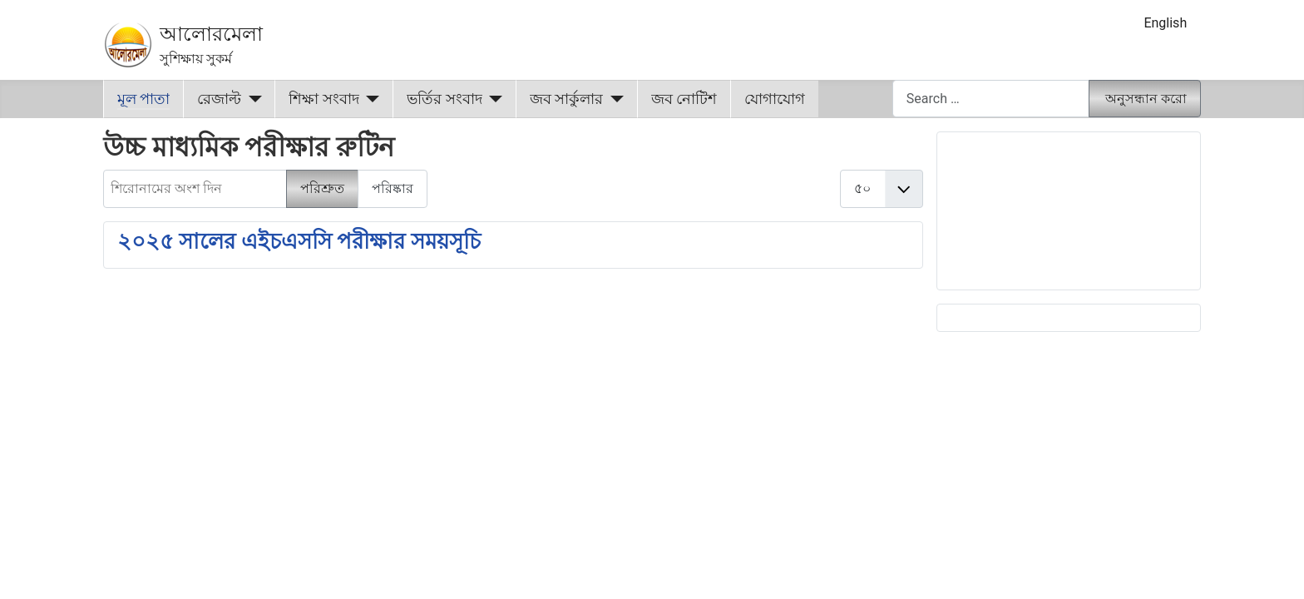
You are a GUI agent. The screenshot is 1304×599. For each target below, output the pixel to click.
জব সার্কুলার (566, 99)
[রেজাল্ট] (251, 99)
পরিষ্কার (392, 188)
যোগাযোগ (774, 99)
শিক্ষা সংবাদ (323, 99)
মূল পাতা (143, 99)
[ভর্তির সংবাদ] (492, 99)
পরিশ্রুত (322, 188)
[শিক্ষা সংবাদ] (369, 99)
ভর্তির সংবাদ (444, 99)
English (1165, 23)
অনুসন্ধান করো (1146, 98)
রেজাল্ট (219, 99)
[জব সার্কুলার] (613, 99)
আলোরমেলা (211, 34)
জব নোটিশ (684, 99)
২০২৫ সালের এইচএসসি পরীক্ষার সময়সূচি (299, 241)
